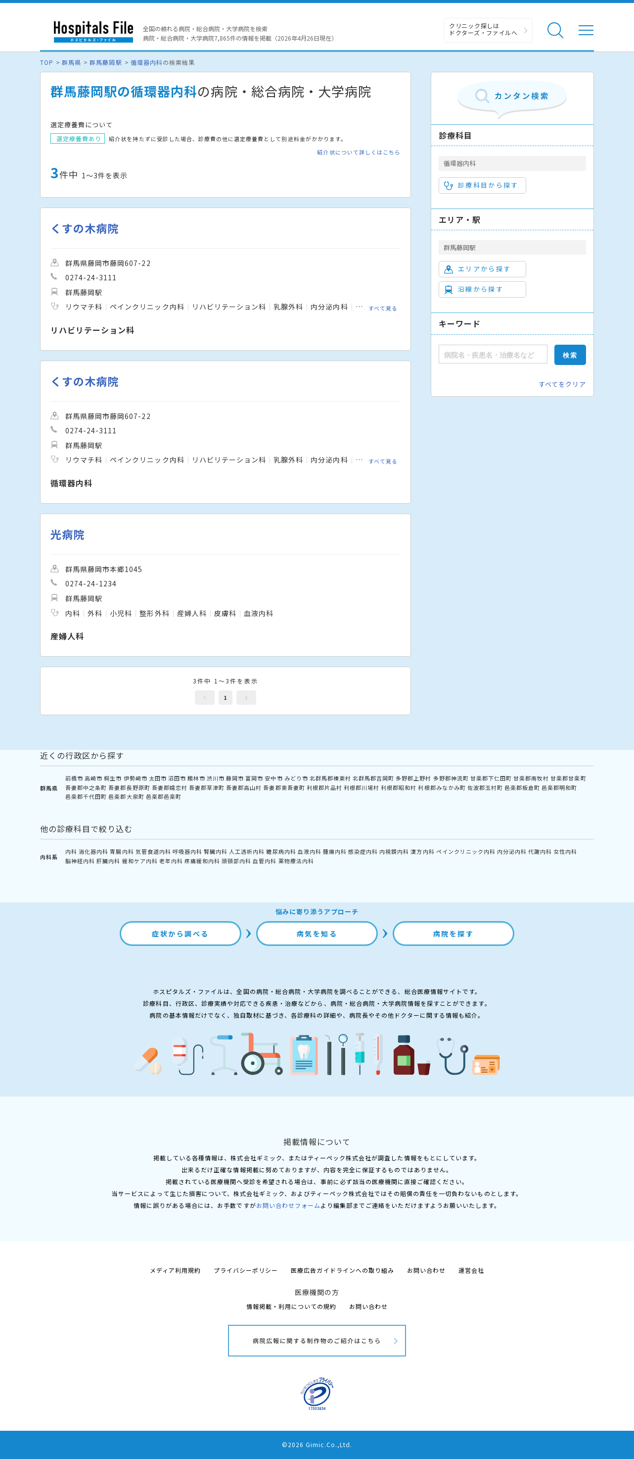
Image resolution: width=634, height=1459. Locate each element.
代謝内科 (540, 851)
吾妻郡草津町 (207, 787)
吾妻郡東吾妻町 (284, 787)
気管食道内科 (153, 851)
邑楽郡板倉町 (522, 787)
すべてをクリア (562, 384)
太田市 (158, 778)
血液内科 (309, 851)
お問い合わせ (426, 1270)
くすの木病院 (84, 228)
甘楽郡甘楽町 (568, 778)
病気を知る (317, 933)
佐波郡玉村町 (485, 787)
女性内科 (565, 851)
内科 (71, 851)
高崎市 (93, 778)
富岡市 (254, 778)
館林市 (196, 778)
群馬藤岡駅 (106, 62)
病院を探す (453, 933)
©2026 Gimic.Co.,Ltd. (317, 1444)
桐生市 (113, 778)
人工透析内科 (247, 851)
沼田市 (177, 778)
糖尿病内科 (281, 851)
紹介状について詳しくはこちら (359, 152)
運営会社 (471, 1270)
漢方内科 (422, 851)
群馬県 (71, 62)
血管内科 (264, 861)
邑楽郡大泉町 (126, 796)
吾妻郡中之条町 (86, 787)
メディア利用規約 (175, 1270)
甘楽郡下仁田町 (491, 778)
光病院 (67, 534)
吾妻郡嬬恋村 (169, 787)
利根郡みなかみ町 (441, 787)
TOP (46, 62)
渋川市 (216, 778)
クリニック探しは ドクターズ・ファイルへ (483, 29)
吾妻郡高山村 (244, 787)
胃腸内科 (122, 851)
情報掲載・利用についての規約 (291, 1306)
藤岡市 (235, 778)
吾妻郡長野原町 (129, 787)
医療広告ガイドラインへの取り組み (342, 1270)
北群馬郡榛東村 (330, 778)
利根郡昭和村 (398, 787)
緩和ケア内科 (140, 861)
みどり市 (296, 778)
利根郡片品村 (324, 787)
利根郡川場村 (361, 787)
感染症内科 (363, 851)
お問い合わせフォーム (288, 1205)
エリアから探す (477, 269)
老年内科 (171, 861)
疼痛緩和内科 (202, 861)
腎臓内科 (215, 851)
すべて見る (383, 308)
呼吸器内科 (187, 851)
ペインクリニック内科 (466, 851)
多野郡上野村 (413, 778)
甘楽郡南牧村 (531, 778)
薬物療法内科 (296, 861)
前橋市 (74, 778)
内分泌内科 (512, 851)
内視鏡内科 (394, 851)
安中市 (273, 778)
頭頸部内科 (236, 861)
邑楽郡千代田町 (86, 796)
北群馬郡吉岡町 (373, 778)
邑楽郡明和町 (559, 787)
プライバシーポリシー (246, 1270)
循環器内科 (147, 62)
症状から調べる (180, 933)
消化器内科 (93, 851)
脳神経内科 (80, 861)
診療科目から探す (481, 185)
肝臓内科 (108, 861)
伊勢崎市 (135, 778)
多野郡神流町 (451, 778)
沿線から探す (473, 289)
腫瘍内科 (335, 851)
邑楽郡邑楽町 (163, 796)
